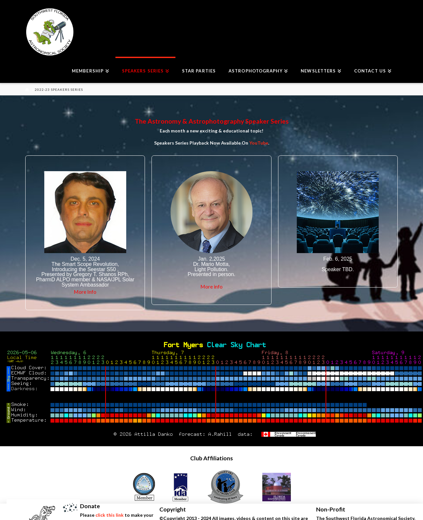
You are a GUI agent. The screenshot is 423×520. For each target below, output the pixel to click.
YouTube (258, 143)
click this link (109, 515)
